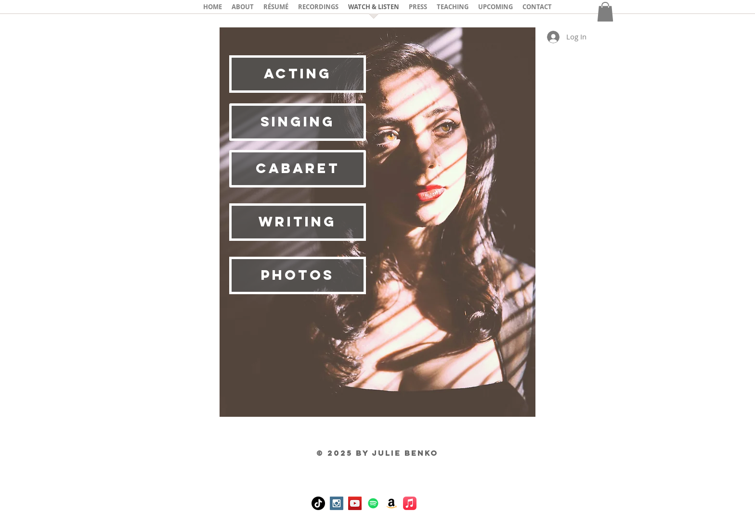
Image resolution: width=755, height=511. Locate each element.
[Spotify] (373, 503)
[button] (605, 12)
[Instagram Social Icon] (336, 503)
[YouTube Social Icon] (355, 503)
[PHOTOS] (297, 275)
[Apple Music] (410, 503)
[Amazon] (391, 503)
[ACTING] (297, 74)
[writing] (297, 222)
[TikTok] (318, 503)
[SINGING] (297, 122)
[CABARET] (297, 168)
